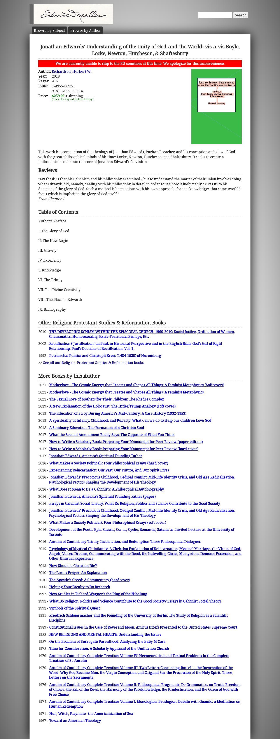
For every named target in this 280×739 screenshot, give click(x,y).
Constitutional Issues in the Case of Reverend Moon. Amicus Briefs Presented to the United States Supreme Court (143, 627)
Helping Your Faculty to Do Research (79, 587)
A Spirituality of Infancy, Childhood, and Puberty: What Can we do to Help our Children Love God (130, 420)
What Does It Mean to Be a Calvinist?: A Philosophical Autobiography (106, 489)
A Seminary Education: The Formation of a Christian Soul (96, 427)
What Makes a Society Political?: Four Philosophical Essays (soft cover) (107, 522)
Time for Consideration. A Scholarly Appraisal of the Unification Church (109, 648)
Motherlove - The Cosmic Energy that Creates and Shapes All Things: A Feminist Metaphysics (126, 392)
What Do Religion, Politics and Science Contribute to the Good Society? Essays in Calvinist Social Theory (135, 601)
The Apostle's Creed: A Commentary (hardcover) (89, 580)
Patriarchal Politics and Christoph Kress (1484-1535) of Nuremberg (105, 355)
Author (85, 30)
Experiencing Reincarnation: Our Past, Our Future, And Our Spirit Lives (109, 470)
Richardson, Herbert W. (71, 71)
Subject (49, 30)
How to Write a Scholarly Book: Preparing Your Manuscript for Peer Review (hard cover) (123, 449)
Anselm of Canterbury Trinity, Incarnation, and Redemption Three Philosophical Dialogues (125, 541)
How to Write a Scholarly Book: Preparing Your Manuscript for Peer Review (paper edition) (126, 441)
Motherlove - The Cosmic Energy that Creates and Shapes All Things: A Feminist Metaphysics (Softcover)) (136, 385)
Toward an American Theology (75, 720)
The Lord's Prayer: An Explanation (78, 572)
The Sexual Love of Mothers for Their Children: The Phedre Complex (106, 399)
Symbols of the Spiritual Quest (74, 608)
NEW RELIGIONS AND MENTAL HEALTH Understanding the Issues (105, 634)
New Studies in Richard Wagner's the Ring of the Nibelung (98, 594)
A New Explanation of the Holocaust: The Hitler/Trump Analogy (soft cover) (112, 406)
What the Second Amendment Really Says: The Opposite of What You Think (112, 434)
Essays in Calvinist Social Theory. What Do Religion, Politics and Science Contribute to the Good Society (134, 503)
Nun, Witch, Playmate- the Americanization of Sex (91, 713)
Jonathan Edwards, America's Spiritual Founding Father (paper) (102, 496)
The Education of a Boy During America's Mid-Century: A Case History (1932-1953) (117, 413)
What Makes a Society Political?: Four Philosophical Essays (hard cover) (108, 463)
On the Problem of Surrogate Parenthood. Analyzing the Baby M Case (107, 641)
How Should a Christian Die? (73, 565)
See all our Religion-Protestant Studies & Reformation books (93, 362)
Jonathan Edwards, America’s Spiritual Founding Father (95, 456)
